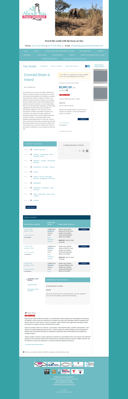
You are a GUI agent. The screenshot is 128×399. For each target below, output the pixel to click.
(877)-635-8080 (55, 46)
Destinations (27, 55)
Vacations (100, 51)
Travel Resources (57, 55)
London (36, 200)
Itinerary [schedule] (44, 66)
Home (25, 51)
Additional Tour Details (33, 279)
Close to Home (42, 55)
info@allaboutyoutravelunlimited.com (87, 46)
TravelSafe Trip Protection (49, 59)
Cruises (36, 51)
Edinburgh (37, 183)
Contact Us (83, 119)
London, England (39, 149)
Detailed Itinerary (30, 207)
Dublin (35, 172)
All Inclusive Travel (85, 51)
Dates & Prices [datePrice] (56, 66)
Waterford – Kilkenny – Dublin (43, 167)
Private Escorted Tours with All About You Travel (59, 51)
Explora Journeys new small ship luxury (74, 59)
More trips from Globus (34, 344)
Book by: (62, 240)
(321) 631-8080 (38, 46)
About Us (72, 55)
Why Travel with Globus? (33, 290)
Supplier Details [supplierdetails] (72, 66)
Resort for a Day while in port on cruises (93, 55)
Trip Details (29, 66)
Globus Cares (32, 284)
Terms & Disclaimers (64, 123)
